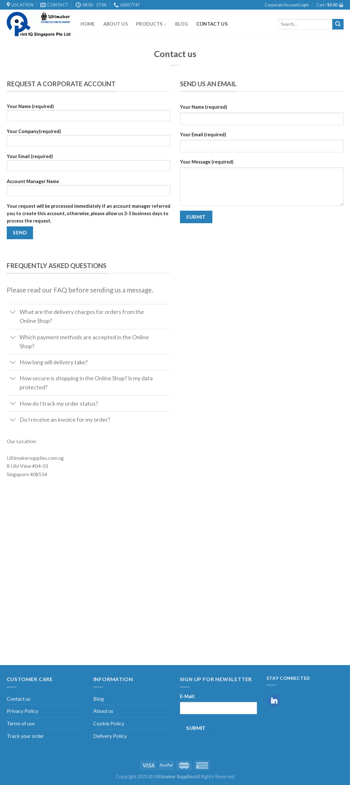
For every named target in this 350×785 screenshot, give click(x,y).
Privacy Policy (22, 711)
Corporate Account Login (287, 4)
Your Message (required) (207, 162)
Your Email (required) (88, 165)
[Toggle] (13, 313)
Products (151, 24)
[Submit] (337, 24)
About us (115, 24)
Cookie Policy (108, 723)
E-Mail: (187, 696)
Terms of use (21, 723)
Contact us (211, 24)
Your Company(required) (88, 140)
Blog (181, 24)
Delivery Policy (110, 736)
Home (88, 24)
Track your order (25, 736)
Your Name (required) (88, 115)
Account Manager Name (88, 190)
